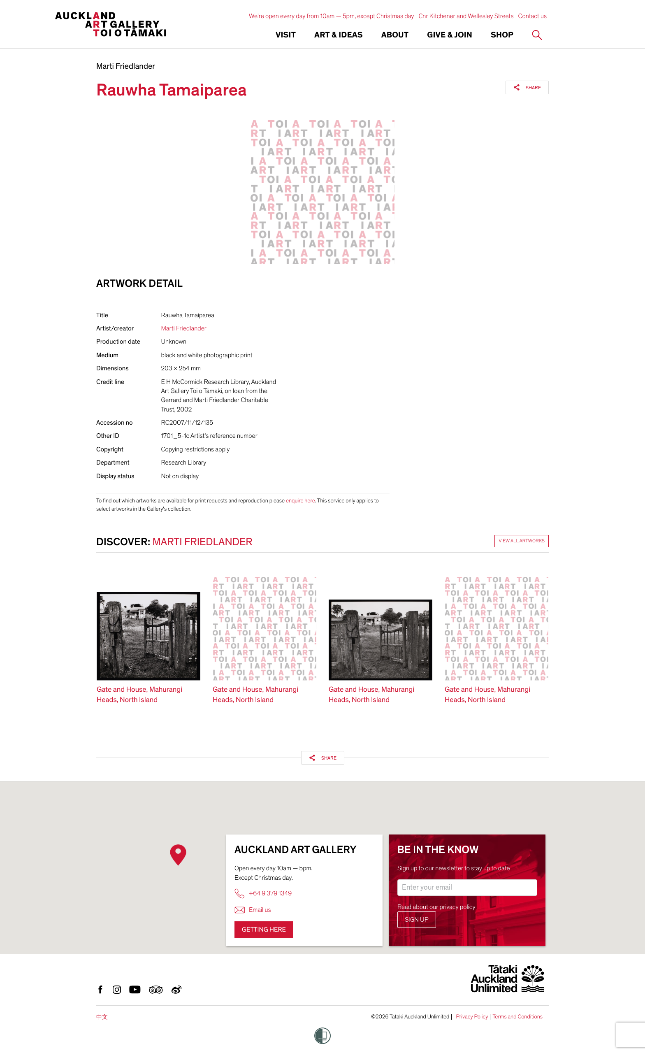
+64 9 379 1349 (263, 893)
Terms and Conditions (517, 1017)
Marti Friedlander (125, 66)
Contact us (532, 16)
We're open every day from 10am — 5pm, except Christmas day (331, 16)
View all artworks (522, 541)
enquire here (300, 500)
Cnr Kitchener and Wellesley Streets (465, 16)
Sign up (417, 919)
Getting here (264, 929)
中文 (102, 1017)
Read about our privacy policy (436, 906)
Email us (252, 910)
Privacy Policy (472, 1017)
